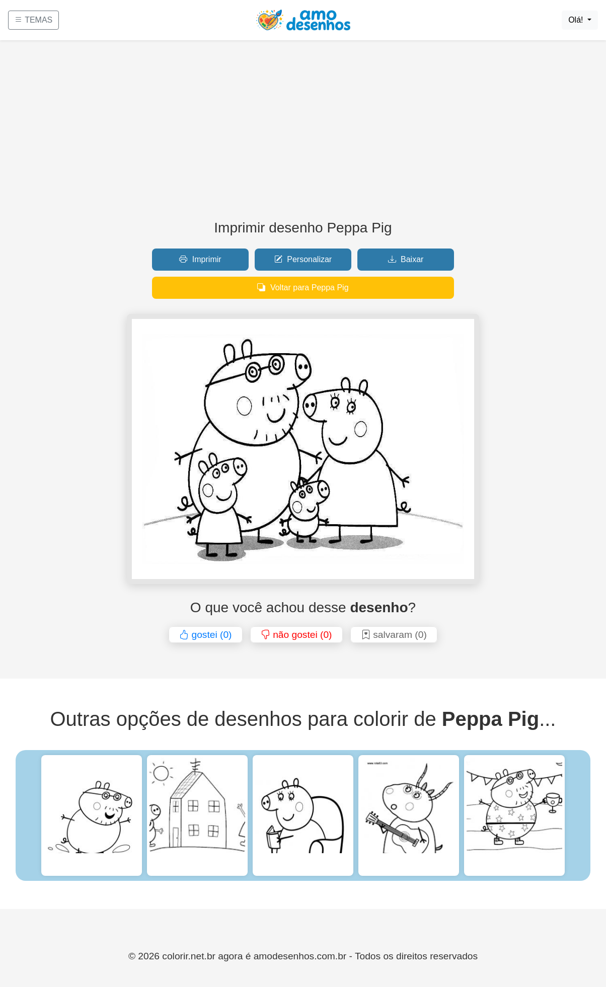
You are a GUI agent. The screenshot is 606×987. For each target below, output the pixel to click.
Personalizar (303, 259)
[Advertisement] (303, 133)
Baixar (406, 259)
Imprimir (200, 259)
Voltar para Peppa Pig (302, 287)
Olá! (576, 20)
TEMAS (33, 20)
